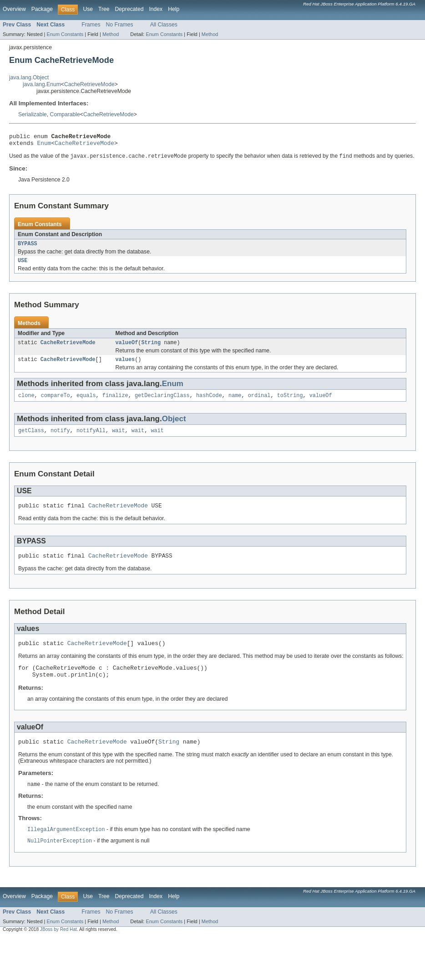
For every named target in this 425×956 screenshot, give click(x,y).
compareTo (55, 403)
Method (110, 34)
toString (290, 403)
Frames (90, 24)
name (234, 403)
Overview (14, 9)
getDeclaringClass (162, 403)
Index (155, 9)
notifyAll (91, 439)
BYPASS (27, 247)
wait (118, 439)
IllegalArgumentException (66, 847)
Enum (44, 145)
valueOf (127, 348)
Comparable (65, 114)
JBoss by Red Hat (58, 947)
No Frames (119, 24)
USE (22, 265)
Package (42, 9)
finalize (115, 403)
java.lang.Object (29, 77)
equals (86, 403)
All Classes (163, 24)
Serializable (32, 114)
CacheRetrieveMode (89, 84)
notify (60, 439)
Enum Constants (64, 34)
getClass (31, 439)
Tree (104, 9)
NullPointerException (59, 859)
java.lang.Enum (42, 84)
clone (26, 403)
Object (174, 426)
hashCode (209, 403)
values (125, 366)
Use (88, 9)
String (151, 348)
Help (173, 9)
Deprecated (129, 9)
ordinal (259, 403)
